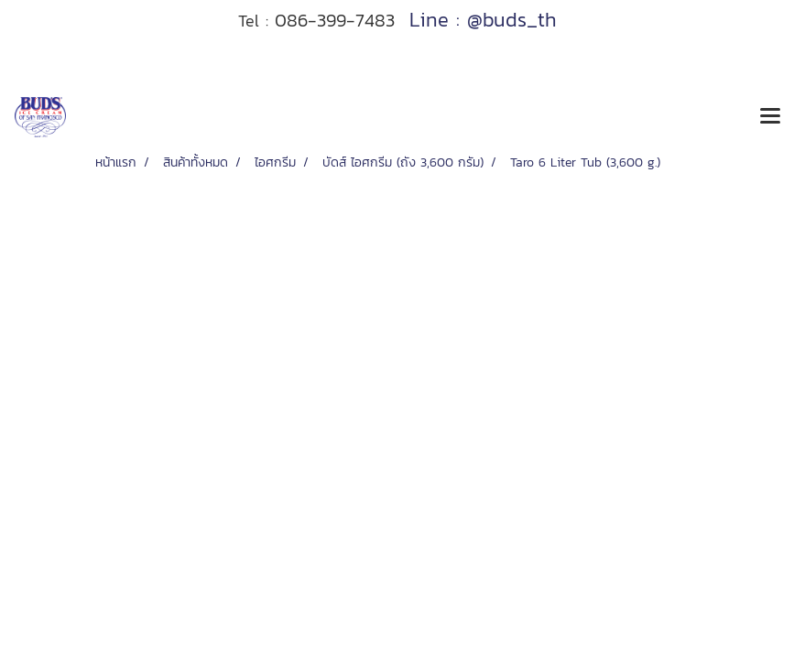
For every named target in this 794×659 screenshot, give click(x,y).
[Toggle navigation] (770, 117)
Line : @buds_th (483, 20)
